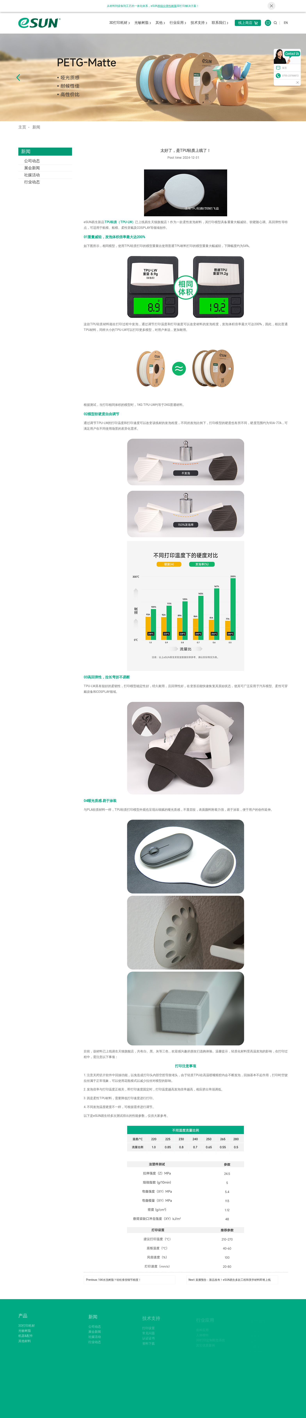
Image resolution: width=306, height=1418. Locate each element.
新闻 (36, 127)
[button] (18, 77)
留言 (284, 68)
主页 (22, 127)
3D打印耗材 (118, 22)
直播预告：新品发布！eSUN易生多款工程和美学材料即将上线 (233, 1279)
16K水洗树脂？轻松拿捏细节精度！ (119, 1279)
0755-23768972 (290, 75)
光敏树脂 (141, 22)
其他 (159, 22)
